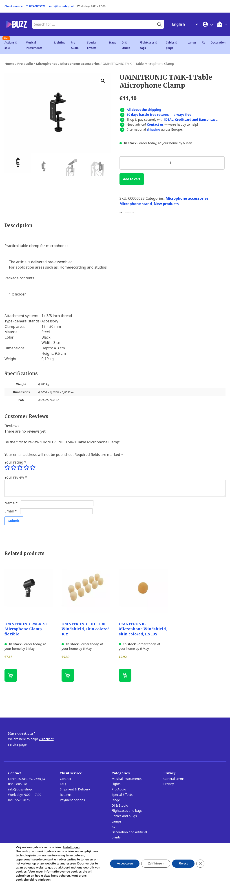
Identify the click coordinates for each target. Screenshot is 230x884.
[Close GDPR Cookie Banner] (200, 864)
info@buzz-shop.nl (61, 6)
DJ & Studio (120, 805)
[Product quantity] (172, 162)
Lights (116, 784)
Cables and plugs (124, 816)
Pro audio (25, 63)
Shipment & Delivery (75, 789)
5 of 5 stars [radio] (32, 467)
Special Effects (122, 794)
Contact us (155, 124)
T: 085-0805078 (36, 6)
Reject (183, 863)
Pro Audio (119, 789)
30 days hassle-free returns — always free (159, 114)
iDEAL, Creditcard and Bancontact (190, 119)
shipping (153, 129)
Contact (65, 779)
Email (10, 511)
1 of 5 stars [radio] (7, 467)
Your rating (15, 462)
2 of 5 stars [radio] (13, 467)
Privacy (168, 784)
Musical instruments (127, 779)
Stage (112, 42)
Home (9, 63)
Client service (13, 6)
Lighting (59, 42)
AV (203, 42)
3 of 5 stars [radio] (19, 467)
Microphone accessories (80, 63)
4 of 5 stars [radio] (26, 467)
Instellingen (71, 847)
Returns (65, 794)
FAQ (63, 784)
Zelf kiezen (156, 863)
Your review (15, 477)
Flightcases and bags (127, 810)
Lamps (192, 42)
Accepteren (125, 863)
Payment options (72, 800)
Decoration (218, 42)
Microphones (46, 63)
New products (166, 203)
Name (11, 503)
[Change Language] (184, 24)
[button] (103, 81)
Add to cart (131, 179)
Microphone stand (135, 203)
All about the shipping (144, 109)
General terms (173, 779)
